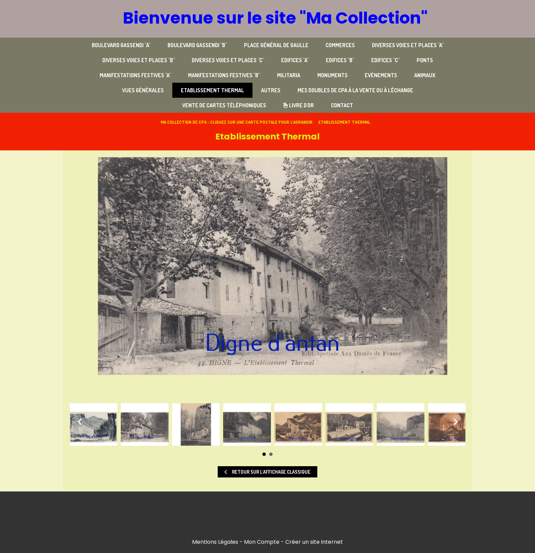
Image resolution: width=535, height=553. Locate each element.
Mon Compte (261, 542)
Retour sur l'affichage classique (267, 472)
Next (455, 422)
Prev (80, 422)
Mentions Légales (215, 542)
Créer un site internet (314, 542)
